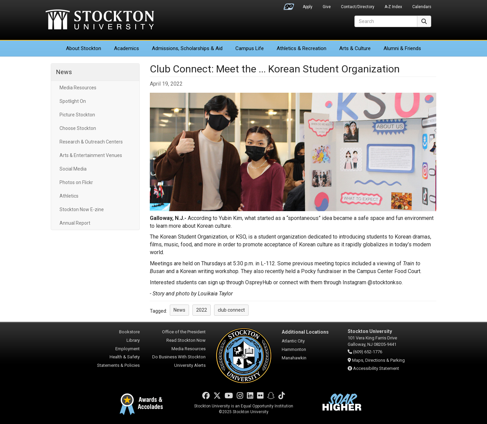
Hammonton (294, 349)
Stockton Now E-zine (82, 209)
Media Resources (78, 87)
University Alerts (190, 365)
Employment (127, 348)
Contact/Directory (357, 6)
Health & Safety (125, 356)
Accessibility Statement (376, 368)
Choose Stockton (78, 128)
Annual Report (75, 223)
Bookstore (129, 331)
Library (133, 340)
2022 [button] (201, 310)
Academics (126, 48)
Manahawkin (294, 357)
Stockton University (100, 20)
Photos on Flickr (76, 182)
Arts (355, 48)
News (64, 71)
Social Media (73, 169)
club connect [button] (231, 310)
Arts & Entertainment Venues (91, 155)
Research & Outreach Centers (91, 141)
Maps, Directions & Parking (378, 360)
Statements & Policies (118, 365)
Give (327, 6)
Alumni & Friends (402, 48)
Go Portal (288, 5)
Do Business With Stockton (179, 356)
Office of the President (184, 331)
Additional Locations (305, 332)
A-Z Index (393, 6)
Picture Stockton (77, 114)
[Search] (385, 21)
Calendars (421, 6)
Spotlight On (73, 101)
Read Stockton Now (186, 340)
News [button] (179, 310)
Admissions (187, 48)
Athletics (301, 48)
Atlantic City (293, 340)
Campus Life (249, 48)
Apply (307, 6)
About (83, 48)
